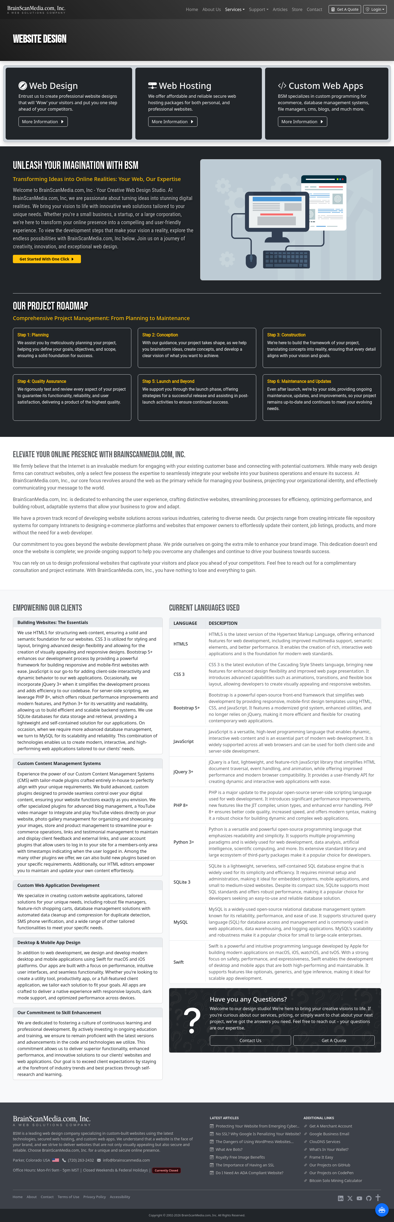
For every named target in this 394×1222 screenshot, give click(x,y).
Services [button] (233, 9)
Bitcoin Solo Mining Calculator (333, 1180)
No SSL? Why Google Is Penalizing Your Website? (255, 1133)
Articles (280, 9)
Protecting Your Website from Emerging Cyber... (254, 1126)
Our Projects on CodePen (329, 1172)
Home (192, 9)
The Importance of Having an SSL (242, 1164)
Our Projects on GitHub (327, 1164)
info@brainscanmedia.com (126, 1160)
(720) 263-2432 (81, 1160)
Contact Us (250, 1040)
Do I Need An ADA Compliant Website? (246, 1172)
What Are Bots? (226, 1149)
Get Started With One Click (47, 259)
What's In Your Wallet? (326, 1149)
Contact (314, 9)
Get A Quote (344, 9)
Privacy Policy (94, 1196)
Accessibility (120, 1196)
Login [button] (373, 9)
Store (297, 9)
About (32, 1196)
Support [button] (257, 9)
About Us (211, 9)
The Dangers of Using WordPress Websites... (251, 1141)
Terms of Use (68, 1196)
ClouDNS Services (322, 1141)
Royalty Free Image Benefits (237, 1157)
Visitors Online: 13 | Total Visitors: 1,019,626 (170, 1196)
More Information (43, 122)
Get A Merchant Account (328, 1126)
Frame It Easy (318, 1157)
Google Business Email (327, 1133)
